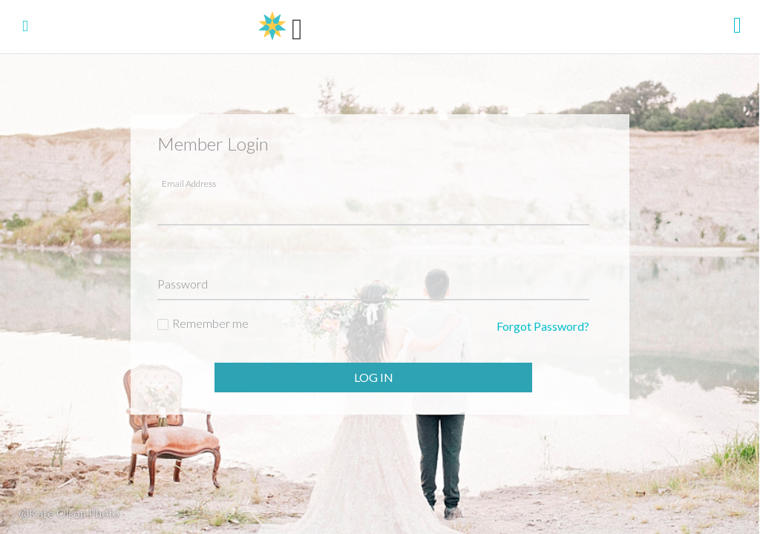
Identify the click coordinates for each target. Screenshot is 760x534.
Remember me (210, 323)
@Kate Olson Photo (69, 513)
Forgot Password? (543, 326)
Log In (373, 377)
